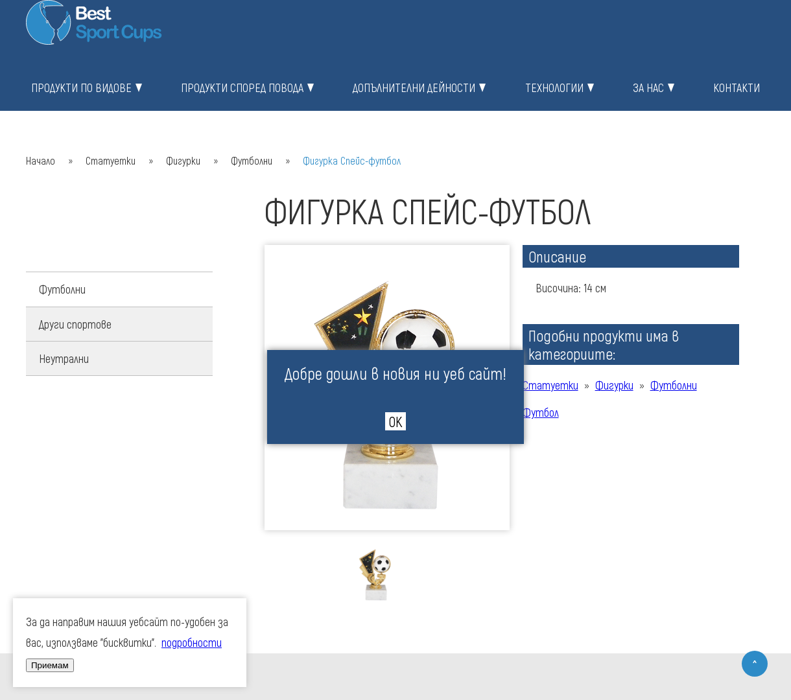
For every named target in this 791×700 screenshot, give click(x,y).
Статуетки (111, 160)
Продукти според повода (242, 87)
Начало (40, 160)
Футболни (251, 160)
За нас (648, 87)
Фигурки (183, 160)
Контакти (736, 87)
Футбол (541, 412)
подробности (191, 642)
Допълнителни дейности (414, 87)
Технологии (554, 87)
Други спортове (75, 324)
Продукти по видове (81, 87)
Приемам (50, 665)
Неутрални (64, 358)
